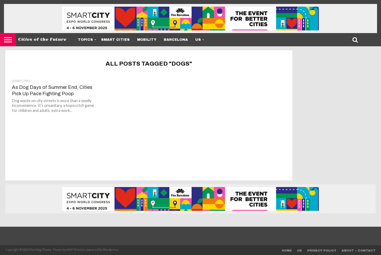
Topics (85, 40)
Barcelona (176, 40)
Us (198, 40)
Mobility (146, 40)
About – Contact (359, 250)
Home (287, 250)
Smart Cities (115, 40)
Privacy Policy (321, 250)
